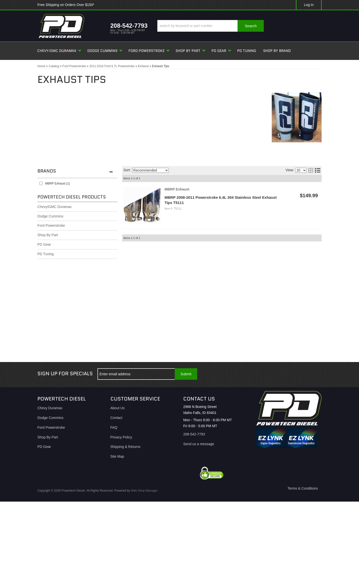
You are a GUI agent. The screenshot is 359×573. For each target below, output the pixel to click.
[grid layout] (310, 170)
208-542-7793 (194, 434)
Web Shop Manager (144, 490)
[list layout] (317, 170)
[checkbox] (41, 183)
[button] (210, 26)
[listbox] (150, 170)
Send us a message (198, 444)
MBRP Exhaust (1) (57, 183)
